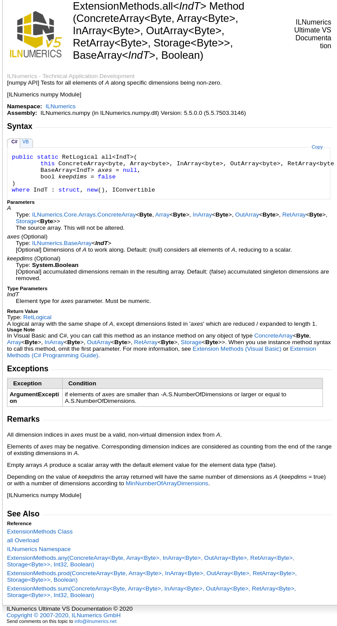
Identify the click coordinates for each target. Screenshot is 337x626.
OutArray (247, 214)
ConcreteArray (273, 335)
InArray (202, 214)
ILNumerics (61, 106)
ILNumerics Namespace (39, 549)
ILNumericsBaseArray (62, 243)
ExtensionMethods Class (40, 531)
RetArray (294, 214)
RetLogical (37, 317)
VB (25, 141)
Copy (317, 146)
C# (14, 141)
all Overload (23, 540)
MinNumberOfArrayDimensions (167, 483)
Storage (26, 221)
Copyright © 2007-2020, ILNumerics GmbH (64, 615)
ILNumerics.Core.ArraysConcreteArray (84, 214)
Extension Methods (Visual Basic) (237, 348)
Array (162, 214)
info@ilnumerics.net (96, 621)
